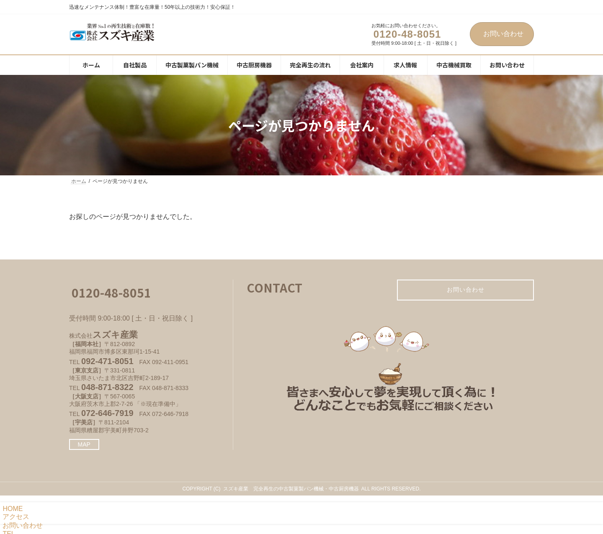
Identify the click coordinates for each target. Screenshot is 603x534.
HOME (11, 508)
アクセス (14, 516)
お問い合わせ (503, 33)
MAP (84, 444)
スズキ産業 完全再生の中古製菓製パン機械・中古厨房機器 (291, 489)
